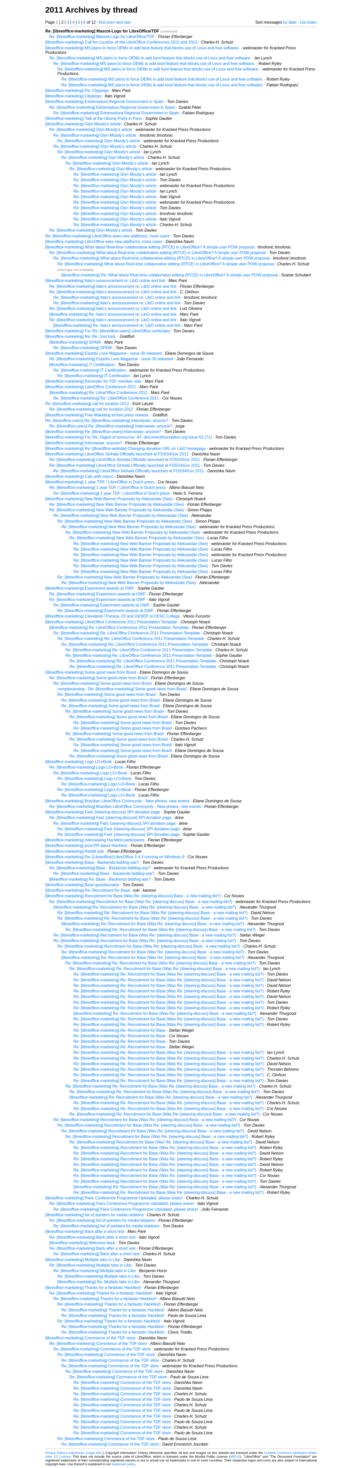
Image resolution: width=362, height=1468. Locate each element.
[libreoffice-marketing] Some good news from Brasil (90, 672)
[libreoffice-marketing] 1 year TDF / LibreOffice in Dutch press (99, 482)
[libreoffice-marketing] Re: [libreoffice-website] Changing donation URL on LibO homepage (125, 448)
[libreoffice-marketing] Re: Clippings (77, 90)
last (127, 22)
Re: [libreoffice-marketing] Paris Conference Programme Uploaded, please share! (121, 1203)
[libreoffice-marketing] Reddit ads (74, 851)
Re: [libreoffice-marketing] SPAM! (82, 348)
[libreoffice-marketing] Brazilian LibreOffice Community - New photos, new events (117, 801)
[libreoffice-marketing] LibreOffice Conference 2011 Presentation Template (111, 622)
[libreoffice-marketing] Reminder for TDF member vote (93, 381)
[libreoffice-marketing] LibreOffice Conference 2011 (90, 387)
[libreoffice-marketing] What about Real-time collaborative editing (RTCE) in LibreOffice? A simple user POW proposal (149, 247)
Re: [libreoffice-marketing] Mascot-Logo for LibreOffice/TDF (102, 36)
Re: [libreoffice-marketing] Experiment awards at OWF (97, 594)
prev (110, 22)
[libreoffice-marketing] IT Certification (82, 365)
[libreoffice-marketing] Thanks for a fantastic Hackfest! (93, 1287)
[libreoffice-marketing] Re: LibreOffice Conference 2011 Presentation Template (119, 627)
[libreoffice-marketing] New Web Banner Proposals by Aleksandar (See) (108, 499)
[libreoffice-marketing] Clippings (73, 96)
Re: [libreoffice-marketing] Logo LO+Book (86, 767)
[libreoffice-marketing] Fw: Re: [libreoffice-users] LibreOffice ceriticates (107, 331)
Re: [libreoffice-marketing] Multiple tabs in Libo (90, 1265)
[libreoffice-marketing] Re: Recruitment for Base (87, 890)
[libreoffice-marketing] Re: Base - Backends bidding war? (100, 879)
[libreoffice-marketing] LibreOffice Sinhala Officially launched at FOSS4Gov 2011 (117, 454)
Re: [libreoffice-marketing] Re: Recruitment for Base (119, 1030)
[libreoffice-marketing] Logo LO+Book (78, 762)
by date (289, 22)
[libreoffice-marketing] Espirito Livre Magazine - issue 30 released (103, 353)
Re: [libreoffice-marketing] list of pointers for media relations (102, 1220)
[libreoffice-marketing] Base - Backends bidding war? (92, 862)
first (102, 22)
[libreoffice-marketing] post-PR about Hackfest (86, 845)
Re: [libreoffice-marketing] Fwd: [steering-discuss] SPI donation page (110, 817)
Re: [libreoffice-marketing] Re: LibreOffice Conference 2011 (106, 398)
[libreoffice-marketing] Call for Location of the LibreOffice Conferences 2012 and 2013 (121, 42)
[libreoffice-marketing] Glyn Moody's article (83, 124)
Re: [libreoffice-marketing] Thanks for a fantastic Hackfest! (100, 1293)
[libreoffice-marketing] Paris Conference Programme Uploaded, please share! (114, 1198)
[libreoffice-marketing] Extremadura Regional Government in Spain (104, 101)
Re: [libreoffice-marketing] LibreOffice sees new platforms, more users (107, 236)
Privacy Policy (55, 1453)
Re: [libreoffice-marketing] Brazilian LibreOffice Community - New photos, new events (125, 806)
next (119, 22)
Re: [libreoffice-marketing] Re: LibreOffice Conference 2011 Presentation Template (126, 633)
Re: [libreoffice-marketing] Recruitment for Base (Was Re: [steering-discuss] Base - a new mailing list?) (140, 902)
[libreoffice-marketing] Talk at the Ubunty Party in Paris (93, 118)
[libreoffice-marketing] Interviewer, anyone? (83, 443)
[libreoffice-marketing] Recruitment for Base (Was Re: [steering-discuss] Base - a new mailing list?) (133, 896)
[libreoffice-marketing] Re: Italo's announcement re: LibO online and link (112, 314)
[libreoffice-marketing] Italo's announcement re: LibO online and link (105, 280)
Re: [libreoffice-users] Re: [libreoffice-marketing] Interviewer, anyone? (106, 420)
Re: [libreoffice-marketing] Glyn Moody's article (90, 129)
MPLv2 (235, 1456)
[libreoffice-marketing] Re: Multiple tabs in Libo (98, 1282)
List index (308, 22)
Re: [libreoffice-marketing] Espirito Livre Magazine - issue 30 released (111, 359)
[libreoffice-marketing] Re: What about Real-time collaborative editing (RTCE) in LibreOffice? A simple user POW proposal (169, 275)
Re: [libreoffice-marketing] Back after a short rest (92, 1237)
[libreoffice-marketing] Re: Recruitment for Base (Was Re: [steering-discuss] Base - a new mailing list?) (144, 907)
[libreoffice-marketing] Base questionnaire (82, 885)
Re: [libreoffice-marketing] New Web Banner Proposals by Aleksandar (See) (116, 504)
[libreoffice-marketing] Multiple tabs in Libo (82, 1260)
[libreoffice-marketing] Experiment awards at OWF (89, 588)
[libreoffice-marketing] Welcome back (82, 1243)
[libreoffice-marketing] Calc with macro (79, 476)
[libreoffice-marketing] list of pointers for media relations (94, 1215)
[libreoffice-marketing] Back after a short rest (84, 1231)
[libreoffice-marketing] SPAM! (75, 342)
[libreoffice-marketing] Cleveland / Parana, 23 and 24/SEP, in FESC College (112, 616)
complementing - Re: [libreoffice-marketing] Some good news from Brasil (122, 689)
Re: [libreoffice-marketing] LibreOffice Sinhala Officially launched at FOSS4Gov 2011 (124, 459)
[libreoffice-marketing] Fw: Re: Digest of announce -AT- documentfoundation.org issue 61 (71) (128, 437)
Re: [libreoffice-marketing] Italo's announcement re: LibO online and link (112, 286)
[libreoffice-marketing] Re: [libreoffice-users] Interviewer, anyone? (103, 431)
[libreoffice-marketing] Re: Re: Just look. (80, 336)
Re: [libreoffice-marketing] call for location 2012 (87, 404)
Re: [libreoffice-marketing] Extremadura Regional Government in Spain (112, 107)
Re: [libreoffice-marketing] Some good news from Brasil (98, 678)
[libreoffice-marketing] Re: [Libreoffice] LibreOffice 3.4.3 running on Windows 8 (114, 857)
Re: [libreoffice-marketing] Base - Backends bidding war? (100, 868)
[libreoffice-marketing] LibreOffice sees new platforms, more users (103, 241)
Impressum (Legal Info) (85, 1453)
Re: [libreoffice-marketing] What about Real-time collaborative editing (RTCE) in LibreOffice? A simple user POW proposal (157, 252)
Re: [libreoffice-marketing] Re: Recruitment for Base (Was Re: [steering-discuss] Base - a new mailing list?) (152, 913)
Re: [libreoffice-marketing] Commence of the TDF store (98, 1343)
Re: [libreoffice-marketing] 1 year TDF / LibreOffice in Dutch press (107, 487)
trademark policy (123, 1464)
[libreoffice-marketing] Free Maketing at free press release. (97, 415)
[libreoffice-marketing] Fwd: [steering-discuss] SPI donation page (102, 812)
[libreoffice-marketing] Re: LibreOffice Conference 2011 (98, 392)
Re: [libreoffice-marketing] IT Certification (89, 370)
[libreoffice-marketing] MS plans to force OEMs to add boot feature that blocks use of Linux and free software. (142, 48)
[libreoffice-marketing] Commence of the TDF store (90, 1338)
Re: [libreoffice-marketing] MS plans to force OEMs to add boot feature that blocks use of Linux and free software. (150, 58)
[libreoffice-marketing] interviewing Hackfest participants (95, 840)
